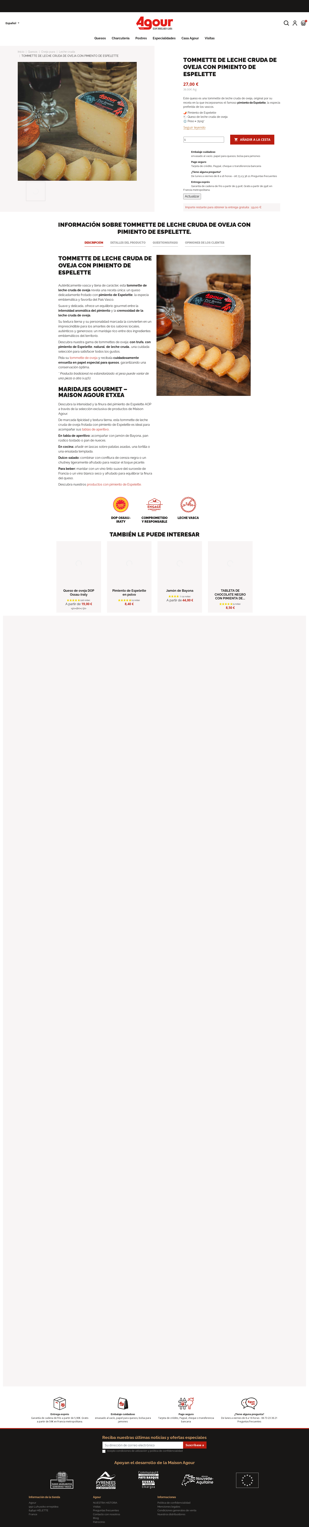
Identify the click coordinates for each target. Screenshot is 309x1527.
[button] (286, 23)
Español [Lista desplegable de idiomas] (11, 23)
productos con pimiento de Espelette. (114, 484)
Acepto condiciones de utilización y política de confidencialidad (145, 1450)
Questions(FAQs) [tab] (165, 242)
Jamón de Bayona (179, 591)
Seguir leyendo (194, 127)
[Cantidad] (203, 140)
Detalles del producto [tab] (128, 242)
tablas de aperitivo (95, 429)
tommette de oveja (84, 358)
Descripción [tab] (94, 242)
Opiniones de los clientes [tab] (204, 242)
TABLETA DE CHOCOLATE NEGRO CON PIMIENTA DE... (230, 594)
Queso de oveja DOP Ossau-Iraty (78, 592)
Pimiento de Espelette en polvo (129, 592)
